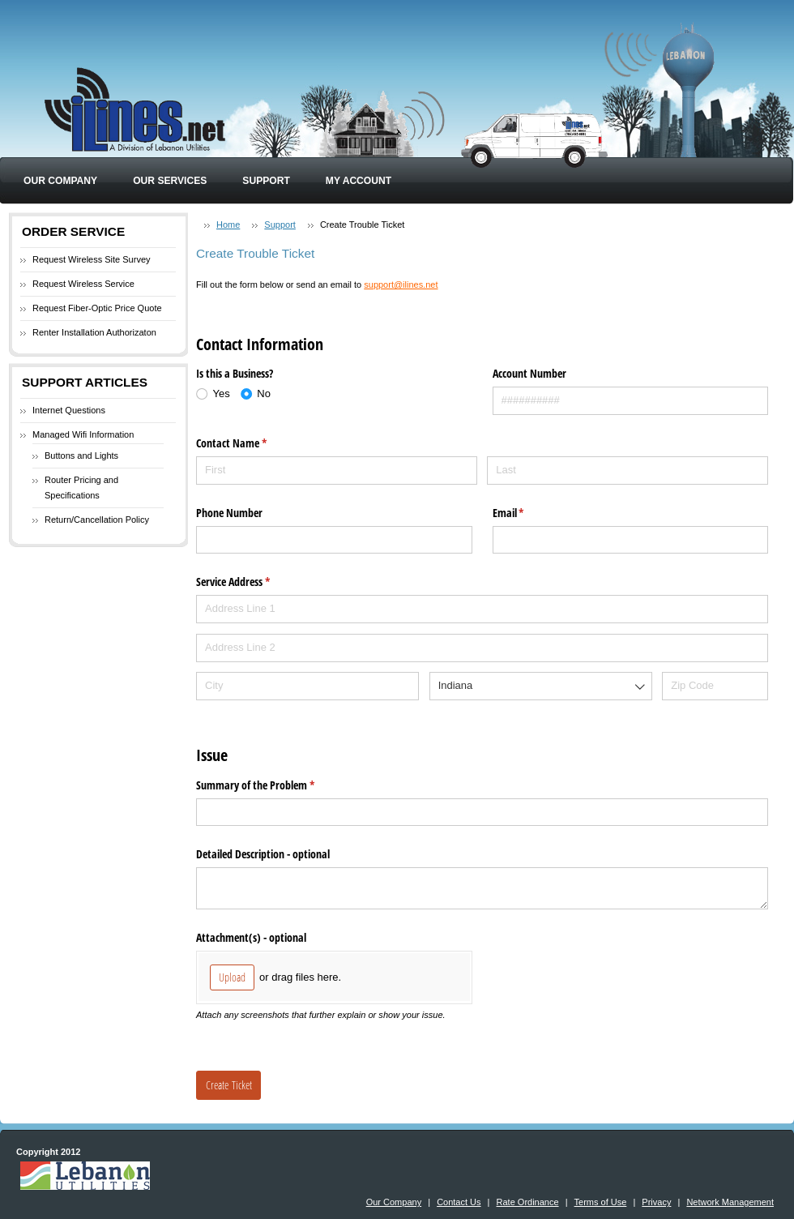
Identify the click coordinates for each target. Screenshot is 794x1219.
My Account (358, 180)
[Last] (627, 470)
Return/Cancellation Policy (97, 519)
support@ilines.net (401, 284)
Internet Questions (68, 410)
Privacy (656, 1202)
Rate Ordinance (528, 1202)
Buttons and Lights (81, 455)
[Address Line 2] (482, 648)
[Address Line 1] (482, 609)
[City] (307, 686)
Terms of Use (600, 1202)
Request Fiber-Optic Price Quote (97, 308)
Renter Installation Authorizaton (94, 332)
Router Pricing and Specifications (81, 488)
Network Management (730, 1202)
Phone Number (229, 512)
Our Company (60, 180)
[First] (336, 470)
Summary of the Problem (274, 785)
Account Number (529, 373)
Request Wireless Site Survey (91, 259)
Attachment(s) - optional (251, 937)
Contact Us (458, 1202)
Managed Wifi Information (83, 434)
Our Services (170, 180)
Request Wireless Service (83, 284)
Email (527, 513)
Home (228, 224)
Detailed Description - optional (263, 854)
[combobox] (540, 686)
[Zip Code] (715, 686)
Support (265, 180)
